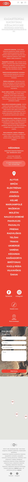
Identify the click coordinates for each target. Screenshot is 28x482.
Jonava (14, 192)
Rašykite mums (14, 305)
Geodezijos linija (14, 448)
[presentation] (12, 365)
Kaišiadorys (14, 258)
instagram (19, 296)
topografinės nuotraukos (11, 456)
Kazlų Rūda (14, 266)
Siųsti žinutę (14, 371)
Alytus (14, 179)
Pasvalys (14, 225)
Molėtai (14, 212)
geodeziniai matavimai (19, 454)
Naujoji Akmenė (14, 217)
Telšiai (14, 237)
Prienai (14, 229)
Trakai (14, 241)
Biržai (14, 184)
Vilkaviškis (14, 270)
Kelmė (14, 200)
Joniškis (14, 196)
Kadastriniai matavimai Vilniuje (10, 461)
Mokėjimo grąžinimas (13, 450)
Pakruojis (14, 221)
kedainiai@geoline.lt (17, 162)
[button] (26, 417)
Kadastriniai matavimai (11, 150)
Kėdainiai (14, 254)
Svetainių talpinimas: (13, 468)
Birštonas (14, 262)
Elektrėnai (14, 188)
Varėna (14, 250)
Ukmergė (14, 245)
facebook (8, 296)
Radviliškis (14, 233)
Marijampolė (14, 204)
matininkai (20, 457)
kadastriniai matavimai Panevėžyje (16, 466)
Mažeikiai (14, 208)
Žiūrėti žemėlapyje (14, 318)
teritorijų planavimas (12, 457)
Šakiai (14, 274)
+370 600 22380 (15, 164)
